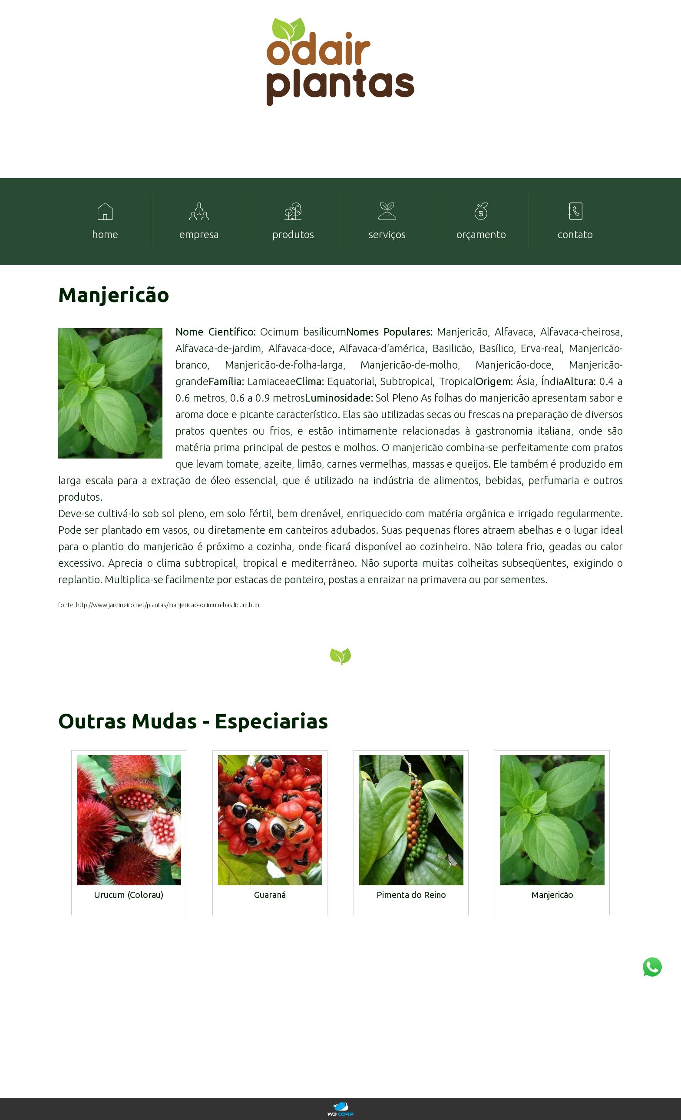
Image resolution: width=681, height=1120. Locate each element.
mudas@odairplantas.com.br (573, 1037)
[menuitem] (105, 221)
